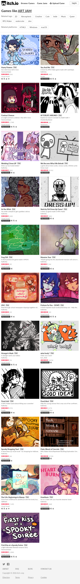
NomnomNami (6, 72)
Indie (55, 16)
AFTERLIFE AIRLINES (49, 115)
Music (63, 16)
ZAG (3, 305)
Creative (38, 16)
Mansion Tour (46, 257)
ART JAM (25, 11)
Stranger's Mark (7, 353)
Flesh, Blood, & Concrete (50, 449)
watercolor (20, 21)
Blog (30, 569)
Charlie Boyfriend (46, 120)
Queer (72, 16)
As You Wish (6, 209)
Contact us (46, 569)
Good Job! (5, 401)
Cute (47, 16)
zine (29, 21)
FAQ (17, 569)
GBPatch (4, 502)
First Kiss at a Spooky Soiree (12, 545)
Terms (17, 577)
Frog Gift (4, 257)
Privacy (31, 577)
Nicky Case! (44, 168)
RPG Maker (7, 21)
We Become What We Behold (52, 163)
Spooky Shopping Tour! (10, 449)
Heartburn (45, 497)
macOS (44, 27)
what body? (45, 353)
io (41, 454)
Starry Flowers (6, 67)
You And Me (45, 67)
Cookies (44, 577)
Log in (74, 3)
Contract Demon (7, 115)
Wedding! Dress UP (8, 163)
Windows (33, 27)
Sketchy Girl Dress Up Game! (52, 209)
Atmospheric (26, 16)
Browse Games (28, 3)
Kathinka (43, 72)
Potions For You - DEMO (50, 305)
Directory (6, 577)
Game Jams (42, 3)
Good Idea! (45, 401)
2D (16, 16)
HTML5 (23, 27)
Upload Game (57, 3)
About (6, 569)
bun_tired (44, 358)
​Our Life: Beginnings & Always (13, 497)
